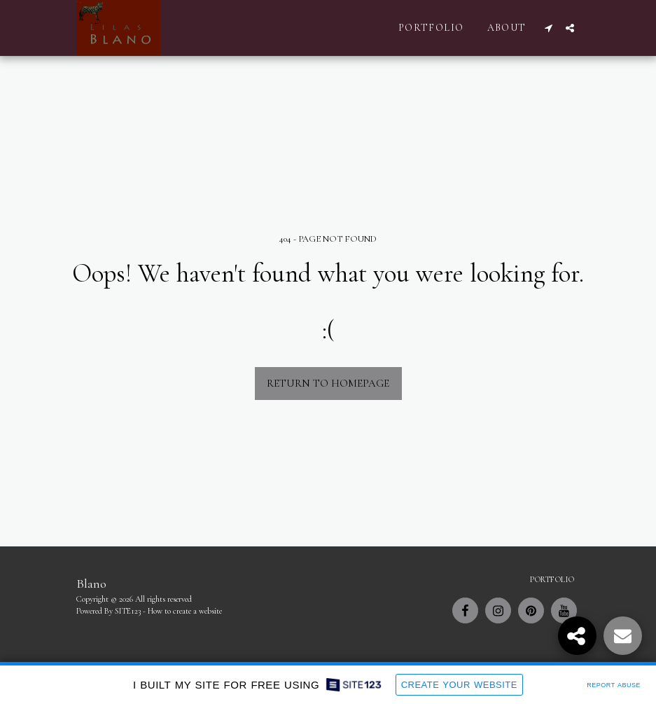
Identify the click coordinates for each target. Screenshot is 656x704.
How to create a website (185, 611)
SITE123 (128, 611)
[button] (549, 28)
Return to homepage (328, 383)
